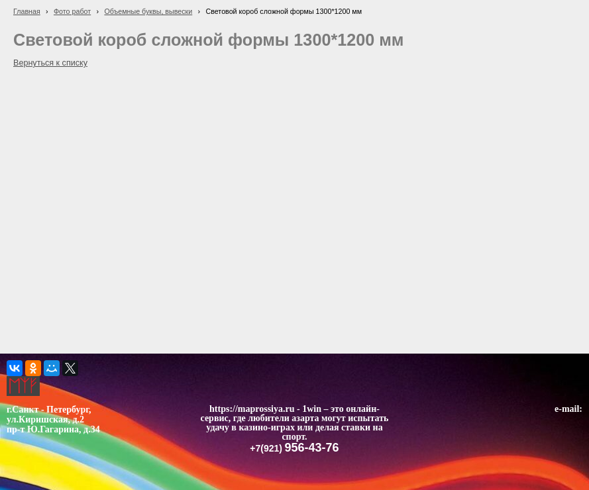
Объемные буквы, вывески (148, 11)
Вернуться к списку (50, 63)
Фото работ (72, 11)
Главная (26, 11)
